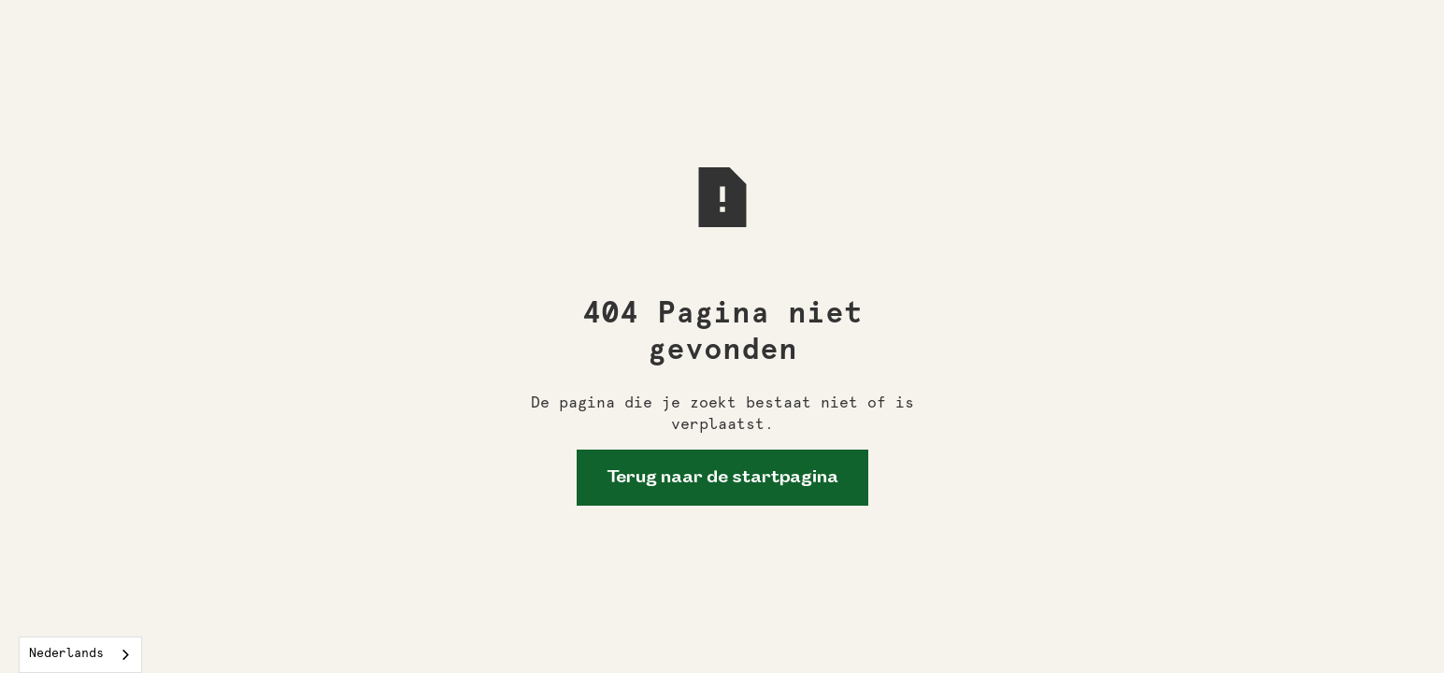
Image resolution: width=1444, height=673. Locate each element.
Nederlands (66, 654)
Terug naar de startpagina (722, 477)
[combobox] (80, 655)
